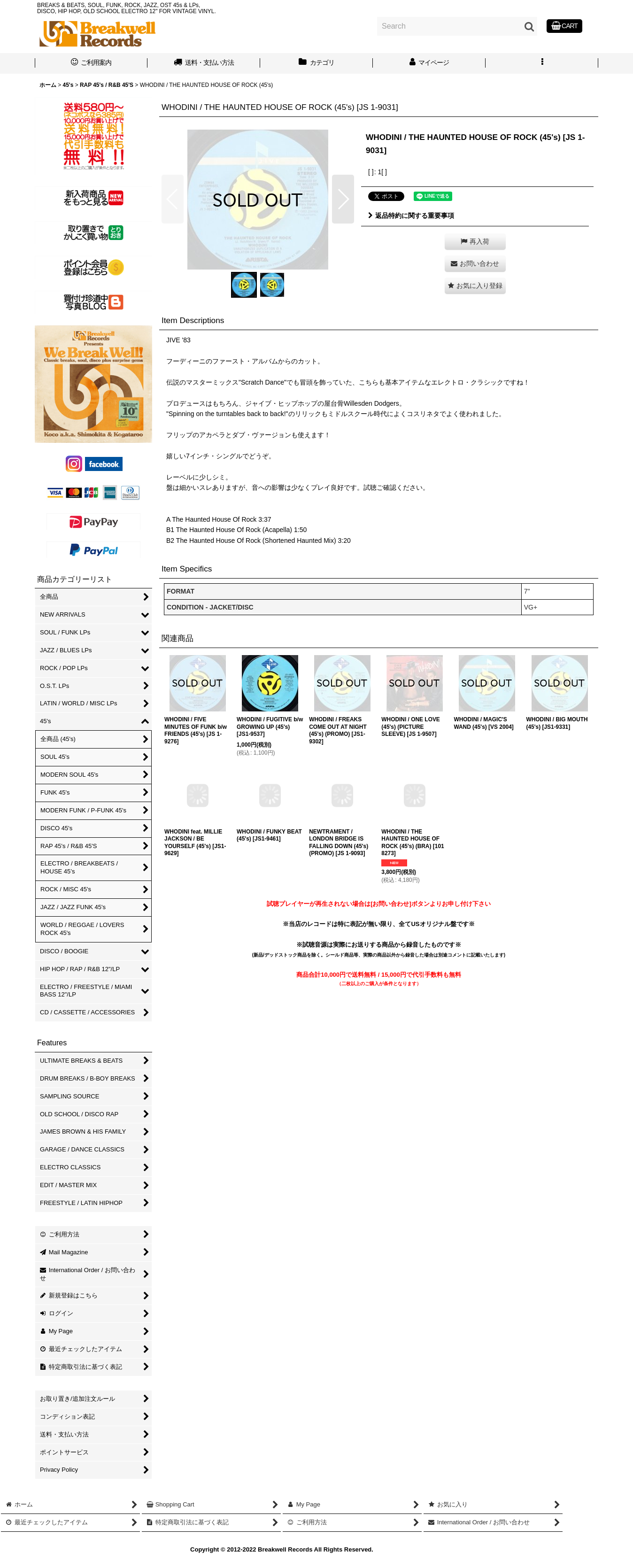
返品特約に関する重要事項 (411, 215)
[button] (542, 63)
